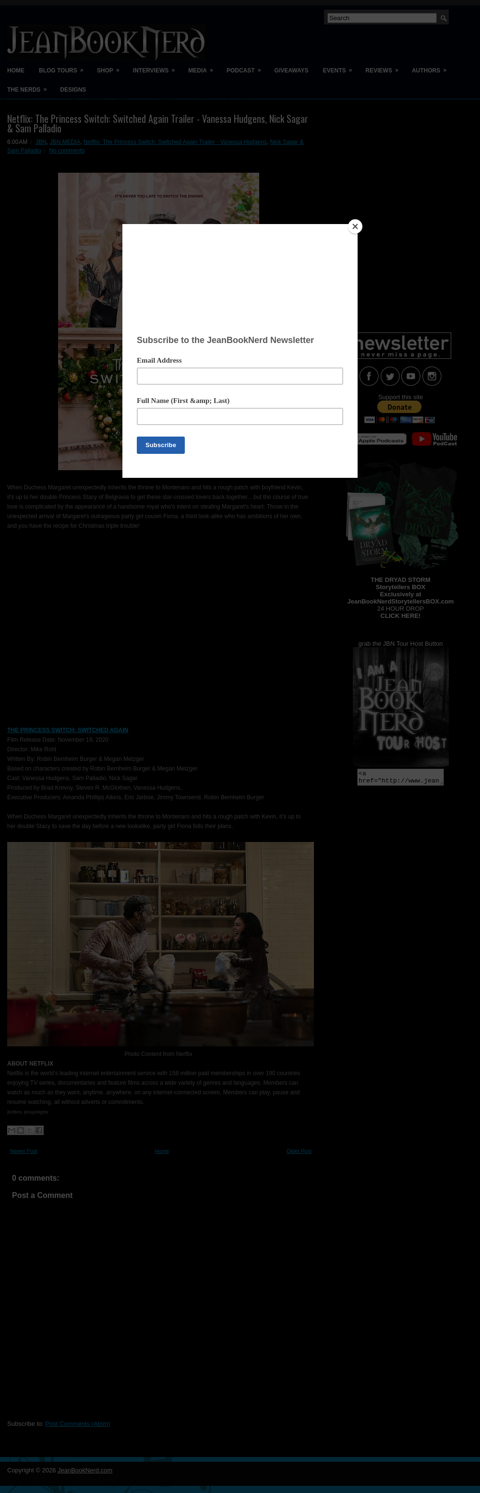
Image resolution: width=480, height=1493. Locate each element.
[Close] (355, 226)
